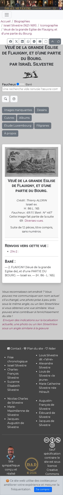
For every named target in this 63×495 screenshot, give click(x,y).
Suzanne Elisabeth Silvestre (13, 385)
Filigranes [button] (42, 125)
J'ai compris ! (43, 489)
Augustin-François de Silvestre (46, 404)
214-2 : (14, 251)
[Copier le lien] (45, 41)
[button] (10, 41)
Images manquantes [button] (18, 110)
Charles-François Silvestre (13, 373)
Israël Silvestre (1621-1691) (20, 25)
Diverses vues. (34, 220)
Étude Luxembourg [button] (17, 125)
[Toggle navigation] (6, 14)
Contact (14, 348)
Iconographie (49, 25)
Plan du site (33, 348)
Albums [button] (24, 117)
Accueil (5, 21)
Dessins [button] (42, 110)
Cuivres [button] (9, 117)
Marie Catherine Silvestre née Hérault (49, 387)
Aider (50, 348)
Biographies (22, 21)
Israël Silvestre (17, 365)
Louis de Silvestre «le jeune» (47, 375)
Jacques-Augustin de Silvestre (15, 423)
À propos (10, 133)
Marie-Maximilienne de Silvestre (18, 411)
